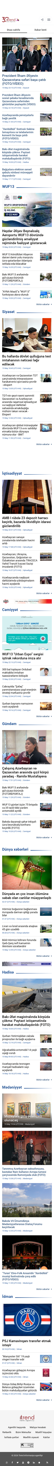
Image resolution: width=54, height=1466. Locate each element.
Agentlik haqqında (16, 1427)
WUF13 (8, 186)
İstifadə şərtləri (11, 1437)
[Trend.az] (10, 19)
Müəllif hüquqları (43, 1432)
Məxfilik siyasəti (31, 1437)
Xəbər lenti (40, 29)
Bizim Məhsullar (23, 1432)
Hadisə (8, 972)
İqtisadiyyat (12, 473)
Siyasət (8, 312)
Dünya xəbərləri (15, 849)
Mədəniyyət (12, 1087)
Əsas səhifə (13, 29)
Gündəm (9, 724)
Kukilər (46, 1437)
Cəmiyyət (10, 610)
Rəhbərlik (6, 1432)
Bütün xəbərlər (43, 304)
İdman (7, 1296)
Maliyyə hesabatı (38, 1427)
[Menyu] (49, 20)
